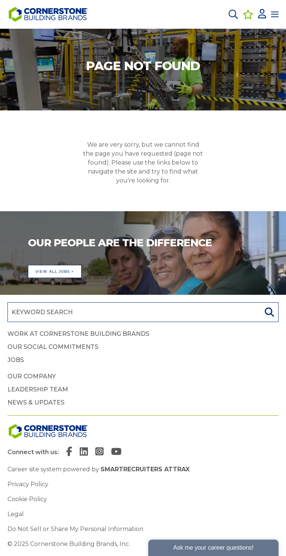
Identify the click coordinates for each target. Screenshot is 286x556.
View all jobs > (54, 271)
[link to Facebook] (69, 452)
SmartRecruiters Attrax (145, 469)
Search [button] (268, 312)
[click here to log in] (262, 14)
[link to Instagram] (99, 452)
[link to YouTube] (116, 452)
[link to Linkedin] (84, 452)
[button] (233, 14)
